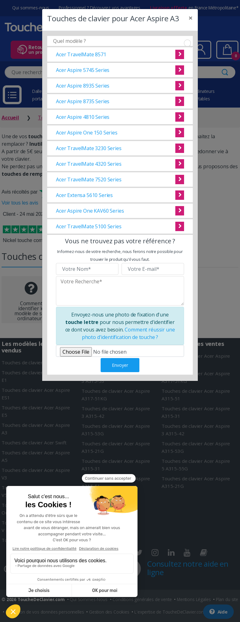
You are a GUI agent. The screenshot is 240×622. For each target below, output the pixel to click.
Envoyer (120, 365)
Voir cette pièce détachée (179, 54)
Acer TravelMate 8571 (81, 54)
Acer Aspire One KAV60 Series (90, 210)
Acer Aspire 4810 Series (82, 117)
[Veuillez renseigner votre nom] (87, 269)
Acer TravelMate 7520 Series (89, 179)
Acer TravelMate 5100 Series (89, 226)
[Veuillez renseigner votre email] (153, 269)
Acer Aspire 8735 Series (82, 101)
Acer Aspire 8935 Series (82, 85)
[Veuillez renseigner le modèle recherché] (120, 291)
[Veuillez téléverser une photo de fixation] (120, 351)
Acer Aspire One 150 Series (87, 132)
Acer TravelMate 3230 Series (89, 148)
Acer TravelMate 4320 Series (89, 163)
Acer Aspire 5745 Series (82, 70)
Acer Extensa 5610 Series (84, 195)
